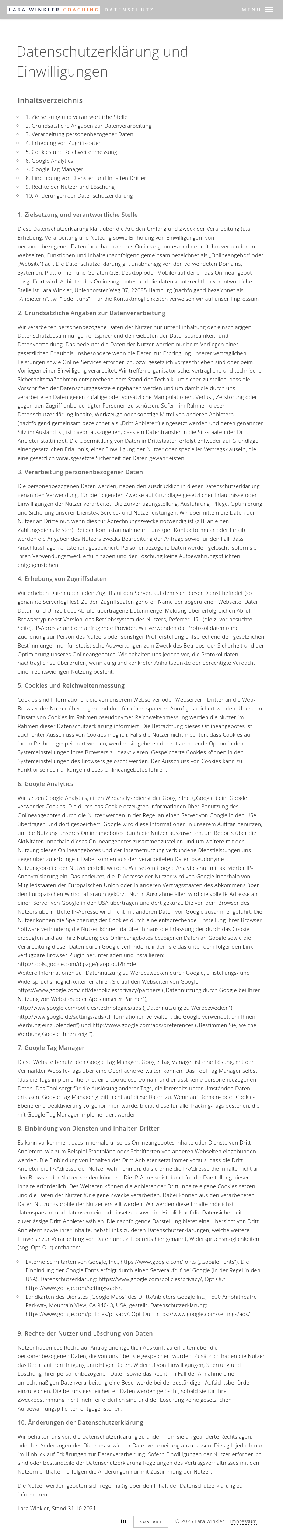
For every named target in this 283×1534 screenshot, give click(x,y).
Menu (252, 9)
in (123, 1521)
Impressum (243, 1520)
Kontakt (151, 1521)
